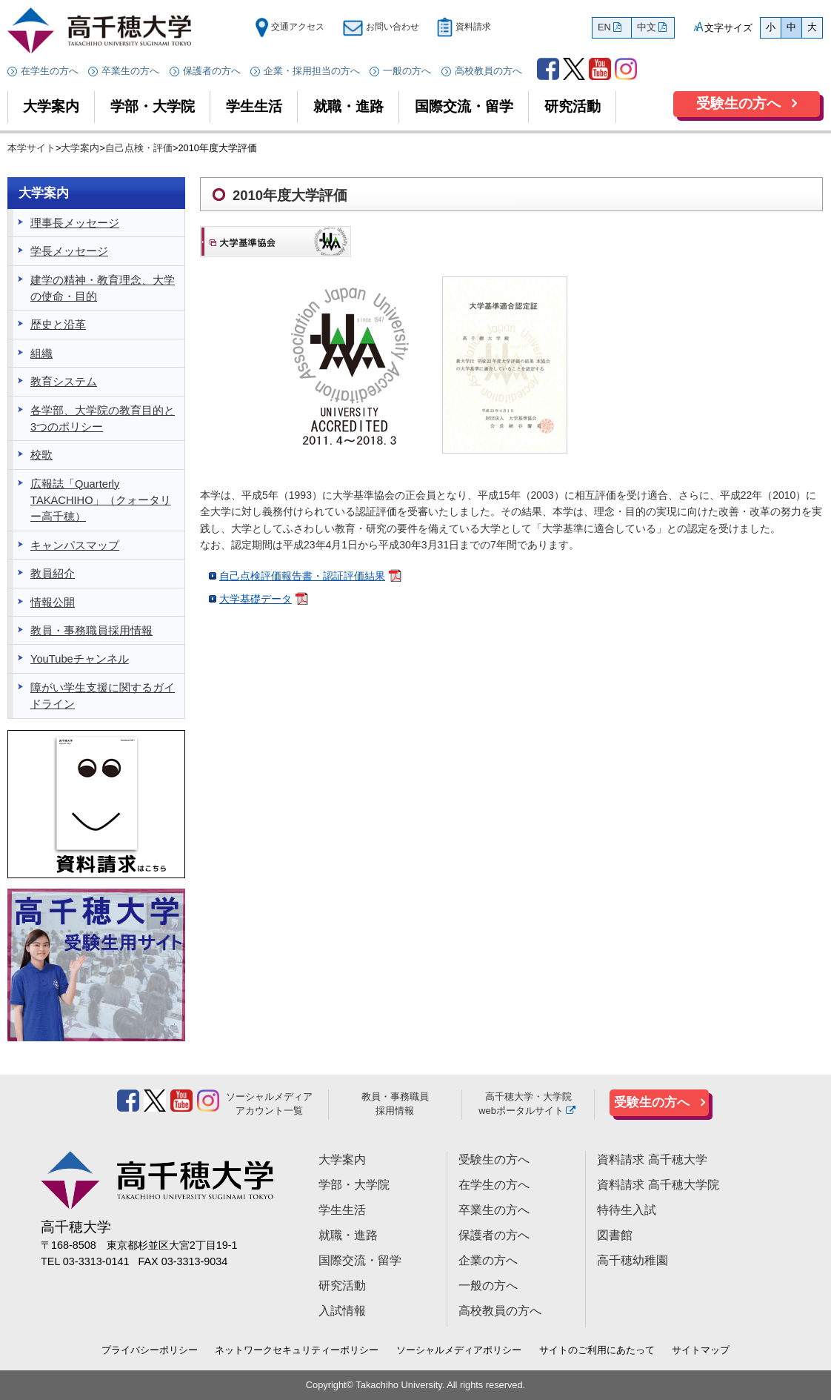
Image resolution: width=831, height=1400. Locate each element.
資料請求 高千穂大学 (652, 1159)
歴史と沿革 (58, 325)
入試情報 (342, 1310)
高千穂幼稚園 (632, 1260)
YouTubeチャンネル (79, 659)
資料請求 (463, 26)
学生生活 (254, 106)
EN (604, 27)
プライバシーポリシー (149, 1350)
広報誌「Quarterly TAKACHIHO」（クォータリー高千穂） (100, 500)
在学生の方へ (50, 70)
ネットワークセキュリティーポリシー (296, 1350)
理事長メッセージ (74, 223)
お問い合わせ (380, 26)
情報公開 (52, 602)
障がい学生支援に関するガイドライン (102, 696)
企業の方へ (488, 1260)
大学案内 (51, 106)
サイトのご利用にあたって (597, 1350)
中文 (646, 27)
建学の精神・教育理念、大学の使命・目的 (102, 288)
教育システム (63, 382)
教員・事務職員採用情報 (91, 631)
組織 (41, 353)
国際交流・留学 (464, 106)
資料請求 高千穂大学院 (657, 1184)
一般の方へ (407, 70)
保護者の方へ (212, 70)
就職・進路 (348, 106)
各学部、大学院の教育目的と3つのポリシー (102, 419)
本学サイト (31, 147)
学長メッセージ (69, 251)
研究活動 (572, 106)
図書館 (615, 1235)
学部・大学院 (152, 106)
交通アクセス (289, 26)
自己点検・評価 (139, 147)
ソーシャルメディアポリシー (458, 1350)
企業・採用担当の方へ (312, 70)
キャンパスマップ (74, 545)
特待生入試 (626, 1210)
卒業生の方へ (130, 70)
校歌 (41, 455)
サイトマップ (701, 1350)
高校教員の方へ (488, 70)
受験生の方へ (738, 103)
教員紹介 (52, 574)
